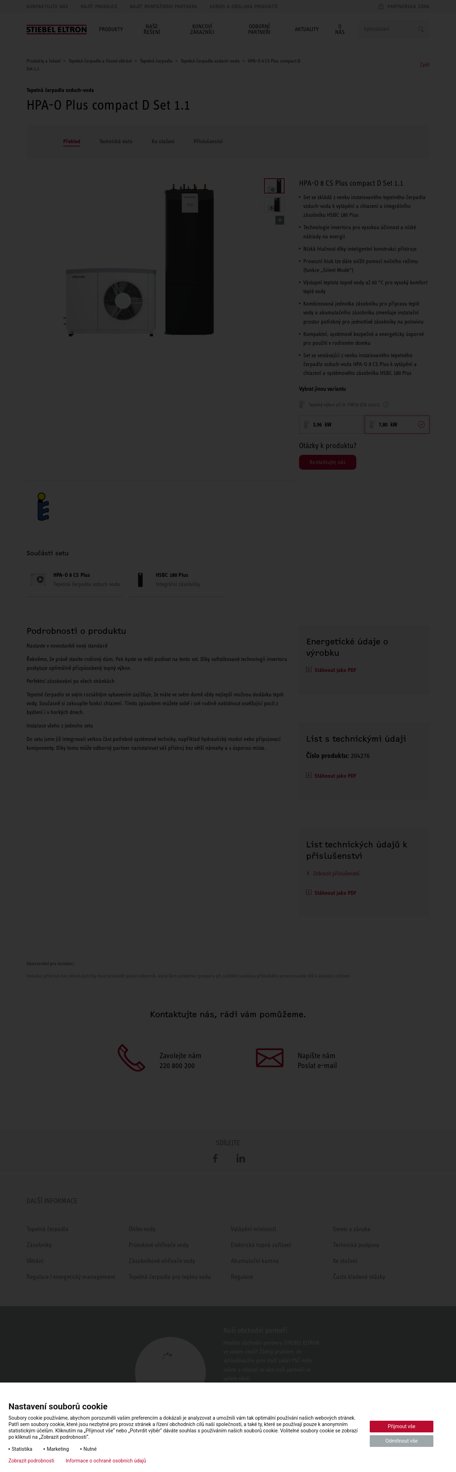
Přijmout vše (401, 1426)
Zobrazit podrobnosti (31, 1461)
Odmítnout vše (402, 1441)
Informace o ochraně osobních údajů (106, 1461)
